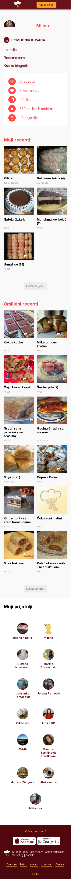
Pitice (19, 165)
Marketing (17, 855)
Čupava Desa (52, 464)
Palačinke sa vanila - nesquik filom (52, 552)
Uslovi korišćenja (54, 851)
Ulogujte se (46, 4)
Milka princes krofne (52, 331)
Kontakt (30, 855)
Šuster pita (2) (52, 374)
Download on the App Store (24, 841)
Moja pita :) (19, 464)
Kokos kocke (19, 331)
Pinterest (59, 864)
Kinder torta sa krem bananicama (19, 507)
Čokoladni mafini (52, 507)
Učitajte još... (35, 286)
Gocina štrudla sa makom (52, 419)
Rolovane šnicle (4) (52, 165)
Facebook (11, 864)
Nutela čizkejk (19, 208)
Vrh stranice (34, 831)
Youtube (34, 864)
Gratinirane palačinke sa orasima (19, 419)
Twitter (23, 864)
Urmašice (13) (19, 251)
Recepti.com (7, 853)
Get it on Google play (48, 841)
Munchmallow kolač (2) (52, 208)
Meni (35, 874)
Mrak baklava (19, 552)
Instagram (46, 864)
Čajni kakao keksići (19, 374)
